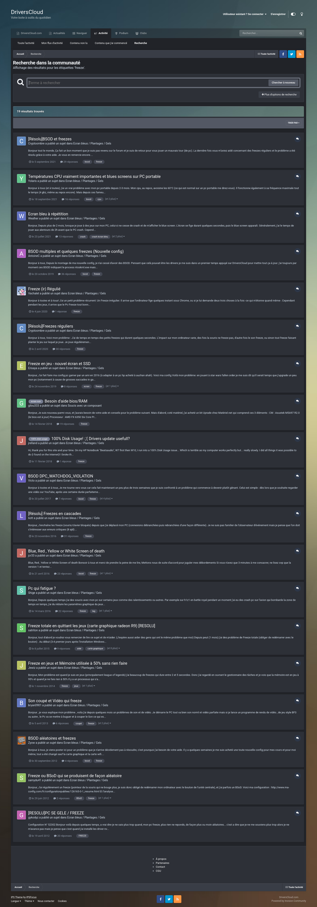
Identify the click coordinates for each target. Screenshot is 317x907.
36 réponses (67, 274)
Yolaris (32, 181)
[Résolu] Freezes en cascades (54, 513)
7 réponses (63, 498)
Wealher (33, 218)
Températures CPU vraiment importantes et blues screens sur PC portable (94, 176)
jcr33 (31, 555)
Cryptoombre (36, 143)
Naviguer (81, 33)
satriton (33, 630)
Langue (16, 901)
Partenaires (162, 862)
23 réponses (63, 573)
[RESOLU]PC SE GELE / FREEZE (56, 813)
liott (30, 518)
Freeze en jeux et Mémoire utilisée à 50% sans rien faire (77, 663)
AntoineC (34, 255)
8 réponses (69, 386)
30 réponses (61, 348)
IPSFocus (31, 897)
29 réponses (69, 161)
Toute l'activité (25, 43)
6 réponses (61, 723)
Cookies (62, 901)
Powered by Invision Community (289, 901)
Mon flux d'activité (52, 43)
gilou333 (33, 405)
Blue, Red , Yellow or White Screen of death (66, 551)
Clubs (143, 33)
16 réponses (70, 199)
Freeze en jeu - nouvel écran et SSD (59, 363)
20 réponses (63, 835)
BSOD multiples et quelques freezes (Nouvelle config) (76, 251)
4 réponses (70, 760)
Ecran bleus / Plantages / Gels (92, 143)
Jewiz (31, 667)
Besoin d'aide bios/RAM (66, 401)
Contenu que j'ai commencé (111, 43)
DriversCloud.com (31, 33)
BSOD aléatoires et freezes (52, 738)
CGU (158, 870)
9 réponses (62, 648)
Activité (103, 33)
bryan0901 (34, 705)
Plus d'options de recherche (279, 94)
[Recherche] (260, 33)
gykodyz (33, 817)
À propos (161, 858)
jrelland (32, 443)
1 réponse (59, 311)
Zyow (31, 742)
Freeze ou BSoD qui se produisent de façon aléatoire (75, 775)
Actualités (59, 33)
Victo (31, 480)
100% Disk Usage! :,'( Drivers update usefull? (90, 438)
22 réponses (64, 611)
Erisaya (32, 368)
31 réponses (69, 536)
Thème (29, 901)
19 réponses (65, 423)
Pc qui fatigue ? (42, 588)
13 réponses (64, 236)
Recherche (140, 43)
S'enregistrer (278, 14)
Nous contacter (46, 901)
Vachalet (33, 293)
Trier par (293, 123)
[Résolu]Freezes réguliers (50, 326)
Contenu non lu (79, 43)
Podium (123, 33)
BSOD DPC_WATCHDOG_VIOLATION (60, 476)
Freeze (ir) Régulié (44, 288)
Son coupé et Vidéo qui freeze (54, 700)
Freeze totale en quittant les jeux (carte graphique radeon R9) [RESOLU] (91, 625)
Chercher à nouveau (283, 82)
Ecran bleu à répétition (48, 214)
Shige (31, 592)
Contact (160, 866)
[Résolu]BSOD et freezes (50, 139)
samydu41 (34, 780)
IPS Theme (17, 897)
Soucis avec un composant (85, 405)
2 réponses (61, 798)
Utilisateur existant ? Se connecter (245, 14)
